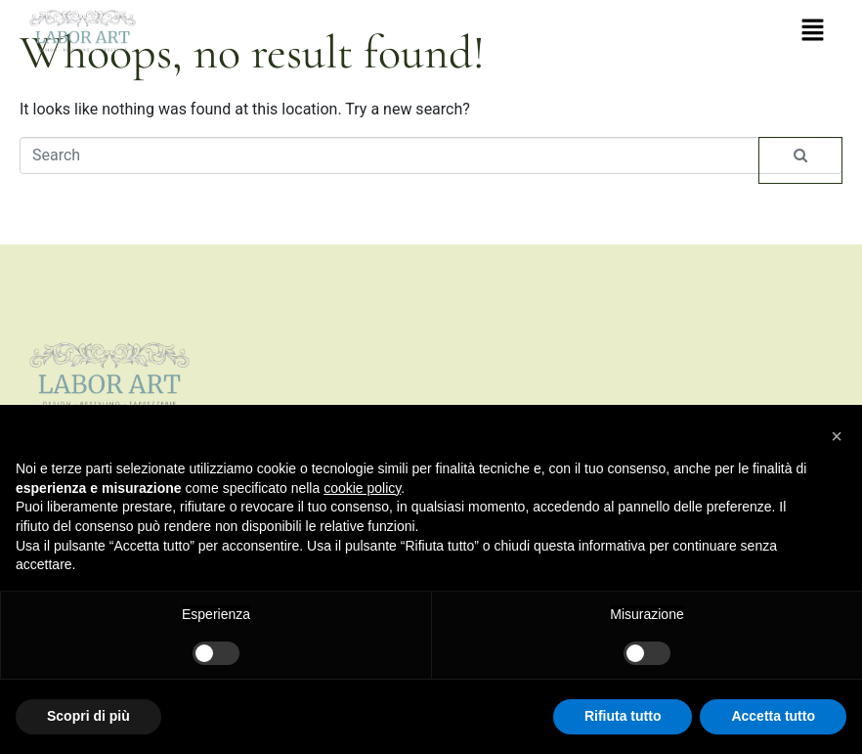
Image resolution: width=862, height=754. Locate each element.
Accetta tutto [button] (773, 716)
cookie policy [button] (362, 488)
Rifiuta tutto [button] (623, 716)
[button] (813, 31)
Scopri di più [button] (88, 716)
